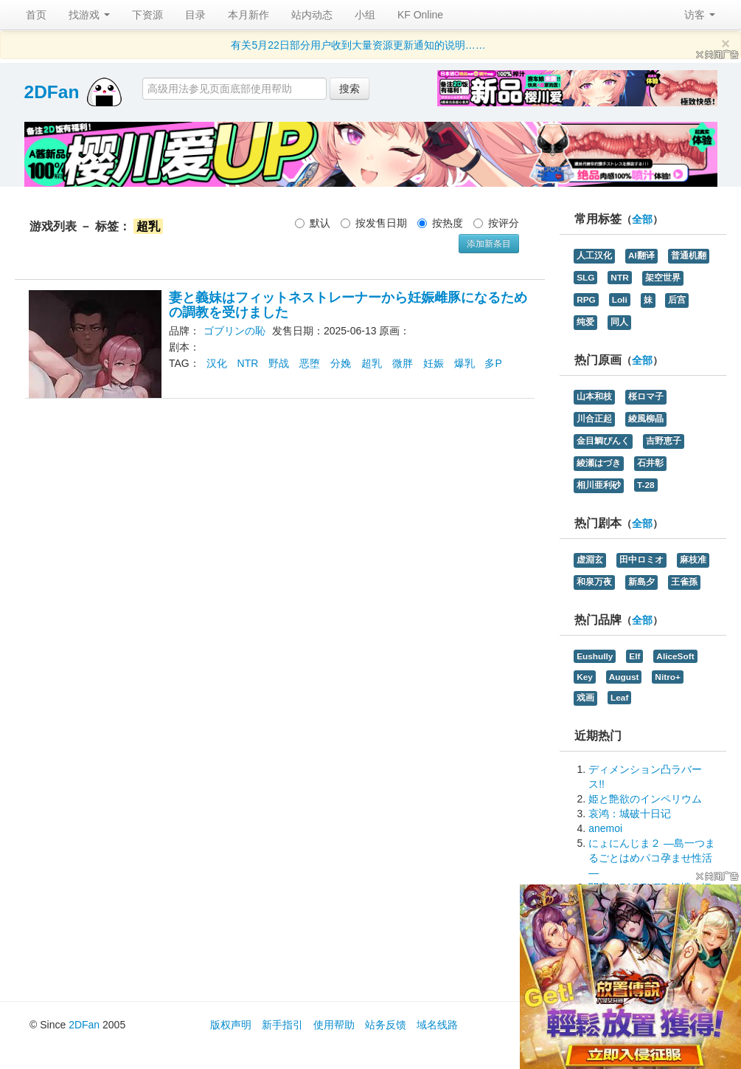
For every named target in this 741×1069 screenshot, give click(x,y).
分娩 (340, 363)
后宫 (677, 300)
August (624, 677)
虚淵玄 (590, 559)
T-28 (646, 485)
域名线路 (437, 1025)
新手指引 (282, 1025)
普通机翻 (688, 255)
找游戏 (89, 15)
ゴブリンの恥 (234, 331)
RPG (586, 300)
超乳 (371, 363)
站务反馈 (385, 1025)
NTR (248, 363)
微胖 (402, 363)
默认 (312, 223)
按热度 (440, 223)
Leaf (619, 697)
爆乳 (464, 363)
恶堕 (309, 363)
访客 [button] (699, 15)
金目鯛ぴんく (603, 441)
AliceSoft (675, 656)
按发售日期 (374, 223)
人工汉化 (594, 255)
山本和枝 (594, 396)
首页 (36, 15)
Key (585, 677)
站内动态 (312, 15)
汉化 (216, 363)
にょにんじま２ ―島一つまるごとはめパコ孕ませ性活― (651, 858)
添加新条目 (489, 243)
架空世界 (663, 277)
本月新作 (248, 15)
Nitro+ (668, 677)
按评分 (496, 223)
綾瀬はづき (599, 463)
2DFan (52, 92)
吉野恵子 (663, 441)
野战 (278, 363)
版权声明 (230, 1025)
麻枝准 (693, 559)
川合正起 (594, 418)
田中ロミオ (641, 559)
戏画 (585, 697)
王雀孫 (684, 582)
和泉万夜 (594, 582)
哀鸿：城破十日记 (629, 813)
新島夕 (641, 582)
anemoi (605, 828)
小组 (365, 15)
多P (492, 363)
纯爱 (585, 322)
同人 (619, 322)
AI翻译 (641, 255)
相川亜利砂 (599, 485)
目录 (195, 15)
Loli (619, 300)
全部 (642, 219)
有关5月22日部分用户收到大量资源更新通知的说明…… (358, 45)
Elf (634, 656)
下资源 (147, 15)
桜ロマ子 (646, 396)
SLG (585, 277)
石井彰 (650, 463)
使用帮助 (334, 1025)
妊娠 (433, 363)
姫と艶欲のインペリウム (645, 799)
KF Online (420, 15)
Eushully (595, 656)
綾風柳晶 (646, 418)
